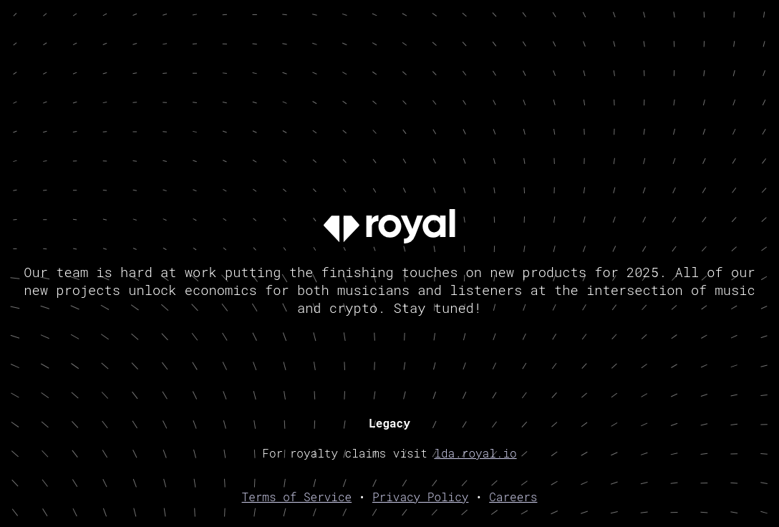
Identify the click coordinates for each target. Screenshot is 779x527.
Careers (513, 496)
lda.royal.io (475, 452)
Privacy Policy (420, 496)
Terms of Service (297, 496)
